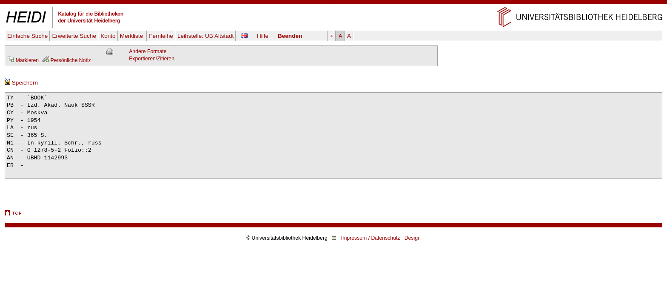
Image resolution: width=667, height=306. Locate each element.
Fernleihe (161, 36)
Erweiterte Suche (74, 36)
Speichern (21, 82)
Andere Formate (147, 51)
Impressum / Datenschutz (370, 238)
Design (413, 238)
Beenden (290, 36)
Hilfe (262, 36)
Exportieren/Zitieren (151, 59)
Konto (108, 36)
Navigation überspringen (333, 3)
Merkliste (132, 36)
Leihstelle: (205, 36)
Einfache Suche (27, 36)
